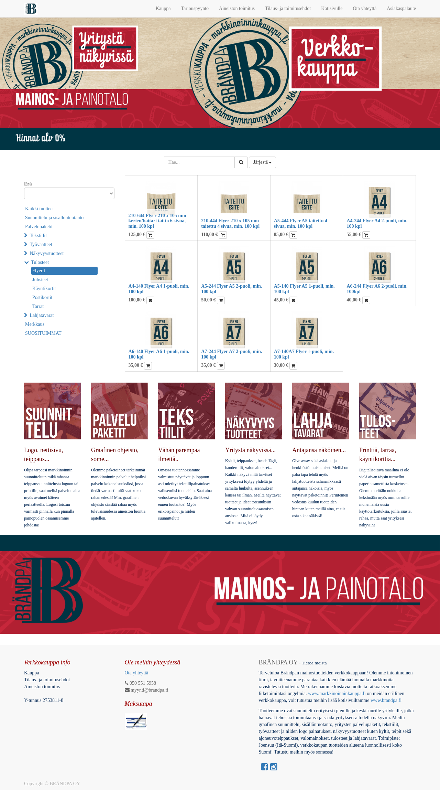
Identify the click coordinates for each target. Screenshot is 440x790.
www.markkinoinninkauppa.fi (337, 693)
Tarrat (38, 306)
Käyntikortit (44, 288)
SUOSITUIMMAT (43, 333)
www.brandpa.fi (387, 700)
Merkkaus (34, 324)
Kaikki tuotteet (39, 208)
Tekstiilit (38, 235)
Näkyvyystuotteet (47, 253)
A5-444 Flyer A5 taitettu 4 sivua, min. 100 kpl (300, 223)
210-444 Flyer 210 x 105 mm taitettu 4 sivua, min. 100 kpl (230, 223)
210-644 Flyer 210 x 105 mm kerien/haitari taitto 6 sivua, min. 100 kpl (157, 221)
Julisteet (40, 279)
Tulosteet (40, 262)
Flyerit (38, 270)
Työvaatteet (41, 244)
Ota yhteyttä (136, 672)
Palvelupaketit (39, 226)
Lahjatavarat (42, 315)
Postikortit (42, 297)
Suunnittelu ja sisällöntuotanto (54, 217)
